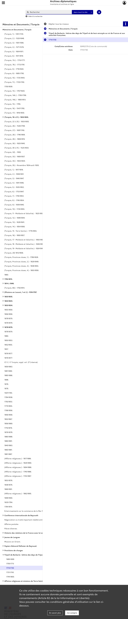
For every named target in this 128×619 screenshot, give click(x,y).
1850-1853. (8, 340)
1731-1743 (10, 572)
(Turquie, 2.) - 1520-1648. (14, 38)
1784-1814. (8, 506)
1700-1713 (10, 563)
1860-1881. (8, 449)
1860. (6, 274)
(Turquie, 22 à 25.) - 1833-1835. (16, 121)
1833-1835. (8, 296)
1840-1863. (8, 445)
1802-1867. (8, 419)
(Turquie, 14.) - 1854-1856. (14, 226)
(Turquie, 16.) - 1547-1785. (14, 108)
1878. (6, 384)
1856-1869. (8, 423)
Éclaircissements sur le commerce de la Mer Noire (25, 511)
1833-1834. (8, 301)
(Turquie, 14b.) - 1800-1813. (15, 99)
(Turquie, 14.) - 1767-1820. (14, 91)
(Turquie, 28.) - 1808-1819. (14, 139)
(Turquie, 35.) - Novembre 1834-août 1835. (21, 165)
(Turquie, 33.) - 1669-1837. (14, 156)
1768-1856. (8, 410)
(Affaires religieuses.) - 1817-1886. (17, 458)
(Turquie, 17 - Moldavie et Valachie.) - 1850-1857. (24, 239)
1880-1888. (8, 436)
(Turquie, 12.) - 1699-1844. (14, 217)
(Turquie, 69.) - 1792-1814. (14, 287)
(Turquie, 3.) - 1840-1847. (14, 178)
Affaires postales (11, 524)
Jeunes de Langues (12, 537)
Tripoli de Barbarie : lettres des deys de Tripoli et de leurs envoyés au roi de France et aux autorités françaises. (29, 554)
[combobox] (82, 12)
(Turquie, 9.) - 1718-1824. (14, 69)
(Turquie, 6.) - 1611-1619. (13, 56)
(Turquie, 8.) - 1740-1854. (14, 200)
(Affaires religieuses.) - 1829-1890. (18, 463)
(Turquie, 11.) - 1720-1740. (14, 82)
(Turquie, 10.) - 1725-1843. (14, 77)
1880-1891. (8, 441)
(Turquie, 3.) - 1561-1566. (14, 42)
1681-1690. (8, 371)
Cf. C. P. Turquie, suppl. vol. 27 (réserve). (21, 362)
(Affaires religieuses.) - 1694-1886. (18, 467)
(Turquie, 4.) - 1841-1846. (14, 182)
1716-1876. (8, 428)
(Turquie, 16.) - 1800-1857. (14, 235)
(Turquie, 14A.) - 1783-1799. (15, 95)
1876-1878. (8, 432)
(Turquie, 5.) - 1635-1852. (14, 187)
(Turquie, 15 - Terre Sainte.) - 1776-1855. (20, 231)
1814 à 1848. (9, 283)
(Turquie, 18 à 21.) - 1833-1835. (16, 117)
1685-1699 (10, 559)
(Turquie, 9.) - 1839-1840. (14, 204)
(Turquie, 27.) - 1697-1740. (14, 130)
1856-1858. (8, 314)
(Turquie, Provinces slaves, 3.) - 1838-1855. (21, 266)
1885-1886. (8, 375)
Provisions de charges (13, 550)
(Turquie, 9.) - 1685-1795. (14, 73)
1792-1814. (8, 279)
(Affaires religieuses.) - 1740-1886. (18, 471)
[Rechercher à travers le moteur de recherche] (50, 12)
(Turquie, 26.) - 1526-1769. (14, 126)
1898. (6, 379)
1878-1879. (8, 318)
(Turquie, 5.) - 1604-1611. (14, 51)
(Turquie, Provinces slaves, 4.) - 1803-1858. (21, 270)
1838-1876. (8, 484)
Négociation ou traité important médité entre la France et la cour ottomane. (29, 519)
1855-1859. (8, 309)
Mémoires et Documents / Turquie (16, 29)
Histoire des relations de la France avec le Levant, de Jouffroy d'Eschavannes (29, 533)
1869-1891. (8, 489)
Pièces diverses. (10, 528)
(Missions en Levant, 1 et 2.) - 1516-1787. (20, 292)
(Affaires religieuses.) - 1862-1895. (18, 493)
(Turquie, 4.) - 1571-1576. (14, 47)
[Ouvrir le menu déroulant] (3, 3)
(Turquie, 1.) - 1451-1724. (14, 34)
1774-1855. (8, 406)
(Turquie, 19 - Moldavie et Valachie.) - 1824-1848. (24, 248)
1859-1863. (8, 366)
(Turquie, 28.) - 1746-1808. (14, 134)
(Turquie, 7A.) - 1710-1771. (14, 60)
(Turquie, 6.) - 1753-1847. (14, 191)
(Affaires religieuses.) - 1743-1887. (17, 476)
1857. (6, 349)
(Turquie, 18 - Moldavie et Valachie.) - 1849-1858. (24, 244)
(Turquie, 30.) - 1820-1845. (14, 143)
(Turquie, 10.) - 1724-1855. (14, 209)
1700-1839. (8, 86)
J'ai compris (72, 612)
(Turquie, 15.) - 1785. (12, 104)
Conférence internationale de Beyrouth (21, 515)
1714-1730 (10, 568)
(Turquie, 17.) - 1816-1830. (14, 112)
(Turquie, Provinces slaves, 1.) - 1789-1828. (21, 257)
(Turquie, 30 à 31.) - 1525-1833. (16, 147)
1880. (6, 336)
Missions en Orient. (12, 541)
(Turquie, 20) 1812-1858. (14, 252)
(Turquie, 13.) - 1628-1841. (14, 222)
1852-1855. (8, 344)
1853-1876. (8, 480)
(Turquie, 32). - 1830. (12, 152)
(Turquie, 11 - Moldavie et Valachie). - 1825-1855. (24, 213)
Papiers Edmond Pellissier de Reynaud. (20, 546)
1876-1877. (8, 353)
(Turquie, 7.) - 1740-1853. (14, 196)
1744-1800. (10, 576)
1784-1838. (8, 397)
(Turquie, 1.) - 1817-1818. (13, 169)
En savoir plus (55, 612)
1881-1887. (8, 454)
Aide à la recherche (35, 16)
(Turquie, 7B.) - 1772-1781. (14, 64)
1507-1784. (8, 393)
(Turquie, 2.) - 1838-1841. (14, 174)
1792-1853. (8, 401)
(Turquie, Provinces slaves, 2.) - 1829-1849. (21, 261)
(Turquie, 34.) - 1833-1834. (14, 161)
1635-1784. (8, 502)
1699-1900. (8, 498)
